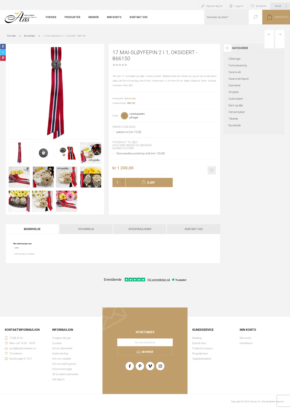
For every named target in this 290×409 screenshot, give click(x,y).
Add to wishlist (212, 170)
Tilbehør (233, 118)
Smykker (234, 92)
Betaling (197, 338)
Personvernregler (62, 369)
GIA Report (58, 379)
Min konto (245, 338)
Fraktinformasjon (202, 348)
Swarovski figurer (239, 78)
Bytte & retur (199, 343)
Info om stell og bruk (64, 363)
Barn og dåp (236, 105)
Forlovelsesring (238, 65)
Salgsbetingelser (202, 358)
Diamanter (235, 85)
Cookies (57, 343)
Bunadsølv (235, 125)
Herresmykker (237, 112)
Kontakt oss (194, 229)
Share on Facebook (3, 46)
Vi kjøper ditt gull (61, 338)
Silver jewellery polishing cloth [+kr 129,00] (140, 153)
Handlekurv (246, 343)
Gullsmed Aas (60, 353)
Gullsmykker (236, 98)
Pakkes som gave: (124, 126)
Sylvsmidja (130, 98)
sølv (17, 247)
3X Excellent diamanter (65, 374)
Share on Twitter (3, 52)
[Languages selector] (280, 6)
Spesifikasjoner (139, 229)
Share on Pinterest (3, 58)
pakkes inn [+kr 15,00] (128, 132)
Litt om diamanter (62, 348)
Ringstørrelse (200, 353)
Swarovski (235, 72)
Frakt (115, 115)
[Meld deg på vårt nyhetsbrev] (145, 342)
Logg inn (239, 6)
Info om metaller (61, 358)
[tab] (32, 229)
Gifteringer (235, 58)
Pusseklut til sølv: (125, 142)
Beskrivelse (32, 229)
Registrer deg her (214, 6)
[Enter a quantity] (116, 182)
